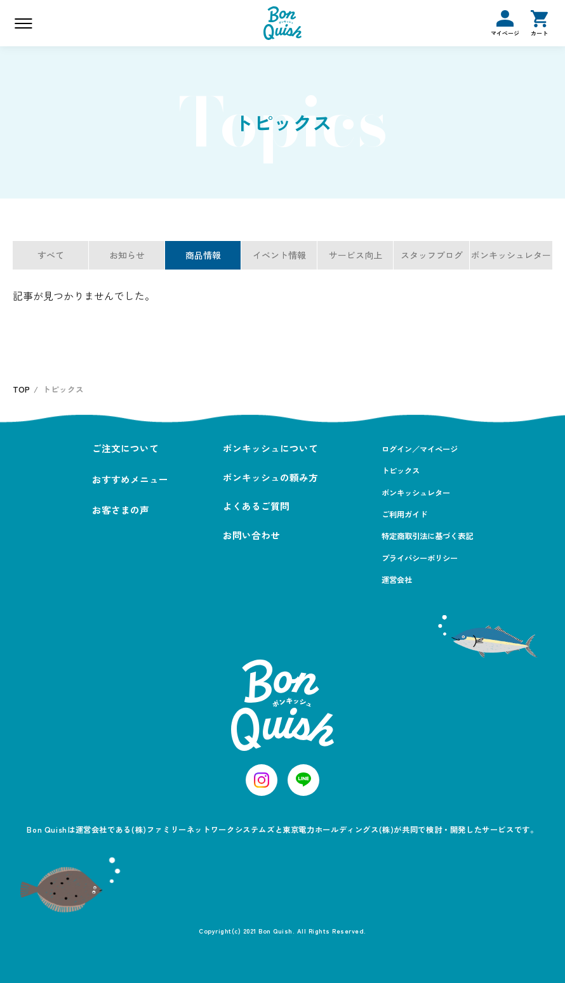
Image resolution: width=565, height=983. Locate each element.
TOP (21, 390)
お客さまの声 (120, 509)
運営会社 (397, 579)
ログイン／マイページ (420, 449)
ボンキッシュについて (270, 448)
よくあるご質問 (256, 505)
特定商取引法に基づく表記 (427, 536)
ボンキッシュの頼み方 (270, 477)
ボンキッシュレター (416, 492)
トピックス (401, 470)
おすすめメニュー (130, 479)
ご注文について (125, 448)
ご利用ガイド (404, 514)
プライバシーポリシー (420, 558)
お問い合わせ (251, 535)
